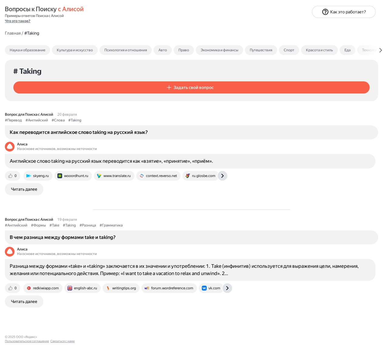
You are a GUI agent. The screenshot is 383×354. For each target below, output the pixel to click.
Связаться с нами (17, 347)
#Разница (176, 225)
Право (272, 27)
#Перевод (101, 99)
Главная (101, 9)
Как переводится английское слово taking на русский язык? (160, 114)
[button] (130, 64)
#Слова (146, 99)
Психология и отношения (214, 27)
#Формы (126, 225)
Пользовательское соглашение (27, 342)
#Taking (163, 99)
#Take (142, 225)
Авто (251, 27)
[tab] (128, 27)
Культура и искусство (163, 27)
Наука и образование (116, 27)
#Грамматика (199, 225)
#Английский (125, 99)
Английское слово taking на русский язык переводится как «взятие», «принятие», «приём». (189, 152)
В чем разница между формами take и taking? (151, 237)
